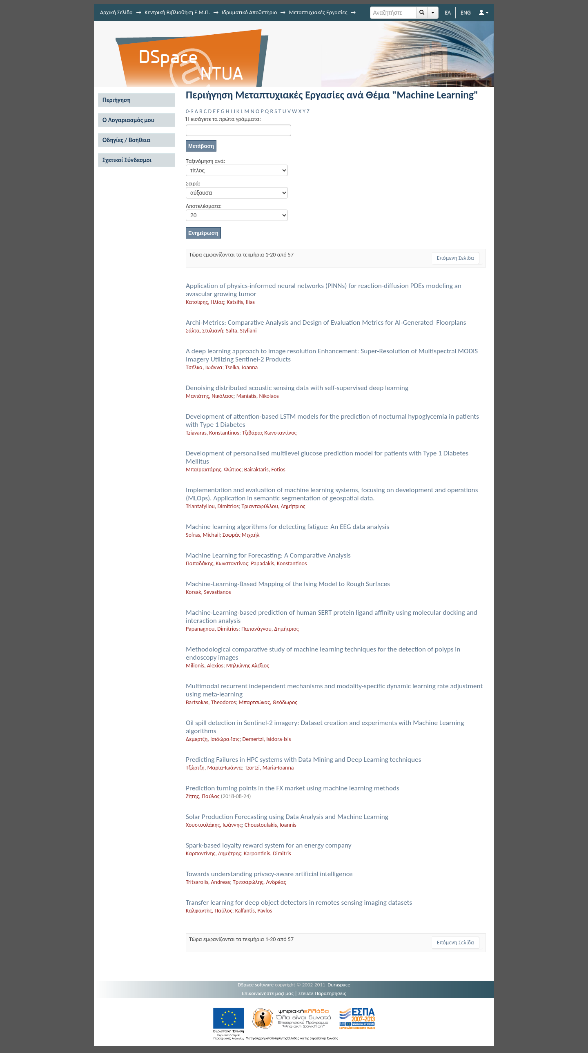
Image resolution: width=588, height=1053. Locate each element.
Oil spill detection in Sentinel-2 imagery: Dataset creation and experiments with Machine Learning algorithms (325, 726)
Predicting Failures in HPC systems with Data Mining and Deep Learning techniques (303, 759)
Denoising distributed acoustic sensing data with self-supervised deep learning (297, 388)
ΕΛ (448, 12)
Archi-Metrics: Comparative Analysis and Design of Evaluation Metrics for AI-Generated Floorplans (326, 322)
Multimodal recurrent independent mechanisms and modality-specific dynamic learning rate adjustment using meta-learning (334, 690)
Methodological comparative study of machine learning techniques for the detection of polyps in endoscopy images (323, 653)
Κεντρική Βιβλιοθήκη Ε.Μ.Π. (177, 12)
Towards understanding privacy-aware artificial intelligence (269, 874)
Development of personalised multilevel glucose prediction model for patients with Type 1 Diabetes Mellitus (327, 457)
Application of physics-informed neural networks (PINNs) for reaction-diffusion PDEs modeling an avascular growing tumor (323, 289)
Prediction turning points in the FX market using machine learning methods (292, 788)
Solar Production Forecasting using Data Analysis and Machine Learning (287, 816)
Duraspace (338, 985)
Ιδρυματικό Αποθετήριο (249, 12)
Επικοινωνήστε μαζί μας (268, 993)
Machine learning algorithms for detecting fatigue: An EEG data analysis (287, 526)
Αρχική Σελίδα (116, 12)
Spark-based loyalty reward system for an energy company (269, 845)
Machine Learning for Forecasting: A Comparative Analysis (268, 555)
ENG (466, 12)
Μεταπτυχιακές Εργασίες (318, 12)
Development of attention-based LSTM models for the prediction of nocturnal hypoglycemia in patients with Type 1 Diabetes (332, 420)
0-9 (189, 111)
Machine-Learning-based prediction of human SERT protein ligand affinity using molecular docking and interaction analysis (331, 616)
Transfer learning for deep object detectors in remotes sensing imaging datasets (299, 902)
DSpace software (256, 985)
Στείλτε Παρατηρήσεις (322, 993)
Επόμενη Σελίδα (455, 257)
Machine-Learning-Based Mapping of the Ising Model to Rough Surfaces (288, 584)
